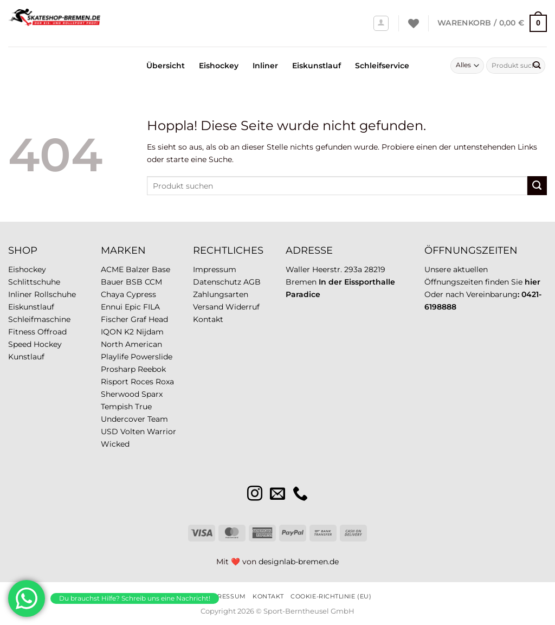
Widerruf (242, 307)
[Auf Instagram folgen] (254, 494)
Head (158, 319)
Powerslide (151, 357)
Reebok (152, 369)
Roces (142, 381)
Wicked (115, 444)
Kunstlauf (26, 357)
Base (161, 269)
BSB (134, 282)
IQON (111, 332)
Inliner (265, 65)
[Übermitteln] (536, 65)
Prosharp (118, 369)
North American (131, 344)
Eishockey (218, 65)
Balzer (138, 269)
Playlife (114, 357)
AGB (252, 282)
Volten (132, 431)
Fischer (114, 319)
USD (109, 431)
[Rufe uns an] (300, 494)
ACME (112, 269)
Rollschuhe (55, 294)
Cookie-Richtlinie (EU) (331, 596)
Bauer (112, 282)
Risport (114, 381)
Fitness (21, 332)
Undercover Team (134, 419)
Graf (138, 319)
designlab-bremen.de (299, 561)
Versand (208, 307)
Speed (19, 344)
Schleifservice (382, 65)
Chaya (112, 294)
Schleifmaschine (39, 319)
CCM (153, 282)
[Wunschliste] (413, 23)
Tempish (117, 406)
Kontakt (208, 319)
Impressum (214, 269)
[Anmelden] (381, 23)
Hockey (48, 344)
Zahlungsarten (220, 294)
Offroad (52, 332)
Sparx (152, 394)
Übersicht (165, 65)
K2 (129, 332)
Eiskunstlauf (316, 65)
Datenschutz (217, 282)
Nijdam (150, 332)
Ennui (111, 307)
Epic (133, 307)
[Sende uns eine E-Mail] (277, 494)
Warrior (161, 431)
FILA (151, 307)
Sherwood (120, 394)
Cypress (141, 294)
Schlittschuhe (34, 282)
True (143, 406)
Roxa (165, 381)
